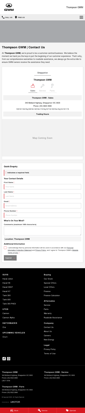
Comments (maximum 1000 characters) (42, 229)
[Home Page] (9, 7)
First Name (42, 185)
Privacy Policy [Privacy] (40, 250)
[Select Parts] (52, 88)
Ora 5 (5, 337)
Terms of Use (50, 353)
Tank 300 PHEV (9, 303)
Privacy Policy (50, 349)
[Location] (32, 88)
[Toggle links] (11, 401)
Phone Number (42, 214)
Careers (47, 335)
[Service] (42, 410)
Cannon (5, 313)
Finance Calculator (52, 295)
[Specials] (71, 410)
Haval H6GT (7, 287)
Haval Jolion (7, 278)
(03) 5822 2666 (45, 106)
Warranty (48, 313)
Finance (47, 291)
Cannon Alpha (8, 317)
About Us (48, 331)
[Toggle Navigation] (81, 17)
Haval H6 (6, 283)
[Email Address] (42, 109)
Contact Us (49, 327)
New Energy (49, 339)
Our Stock (48, 278)
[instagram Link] (8, 358)
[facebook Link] (4, 358)
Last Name (42, 195)
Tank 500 (6, 299)
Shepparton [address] (42, 72)
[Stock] (14, 410)
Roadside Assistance (53, 317)
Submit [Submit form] (8, 257)
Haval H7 (6, 291)
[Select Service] (42, 88)
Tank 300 (6, 295)
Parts (46, 309)
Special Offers (50, 283)
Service (47, 305)
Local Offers (49, 287)
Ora (4, 327)
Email (42, 204)
